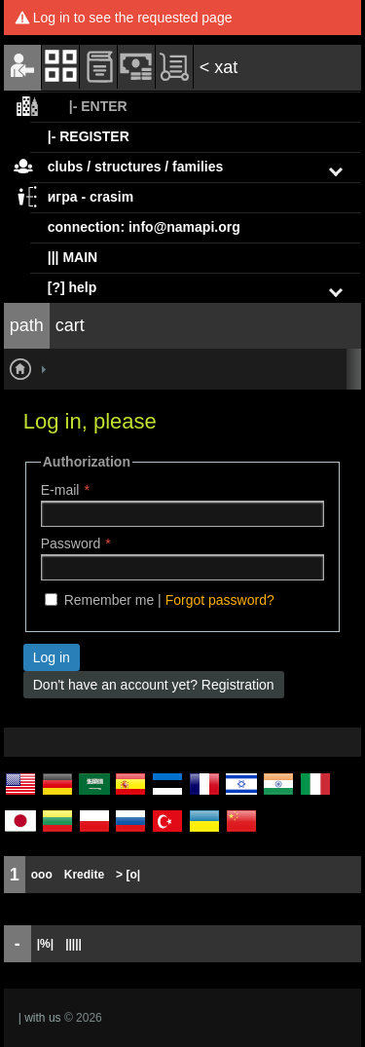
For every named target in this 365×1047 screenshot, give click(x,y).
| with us (39, 1018)
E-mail (60, 490)
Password (70, 543)
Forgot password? (219, 600)
